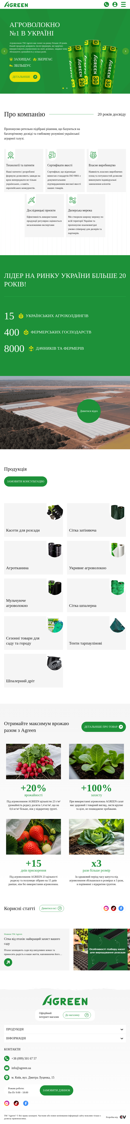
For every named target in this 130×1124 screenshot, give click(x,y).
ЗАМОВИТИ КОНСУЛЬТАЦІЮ (25, 481)
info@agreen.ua (21, 1068)
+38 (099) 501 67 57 (24, 1058)
